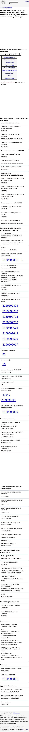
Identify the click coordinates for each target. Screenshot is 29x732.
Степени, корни (9, 62)
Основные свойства (9, 59)
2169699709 (10, 322)
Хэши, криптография (9, 67)
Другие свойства (9, 78)
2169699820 (10, 412)
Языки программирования (9, 70)
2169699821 (10, 259)
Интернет (9, 75)
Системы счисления (9, 57)
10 (4, 364)
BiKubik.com (16, 713)
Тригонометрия (9, 65)
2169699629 (10, 339)
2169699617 (10, 344)
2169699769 (10, 311)
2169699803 (10, 305)
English (27, 1)
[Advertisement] (14, 33)
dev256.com (24, 729)
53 (4, 354)
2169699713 (10, 316)
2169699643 (10, 333)
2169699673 (10, 327)
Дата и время (9, 73)
